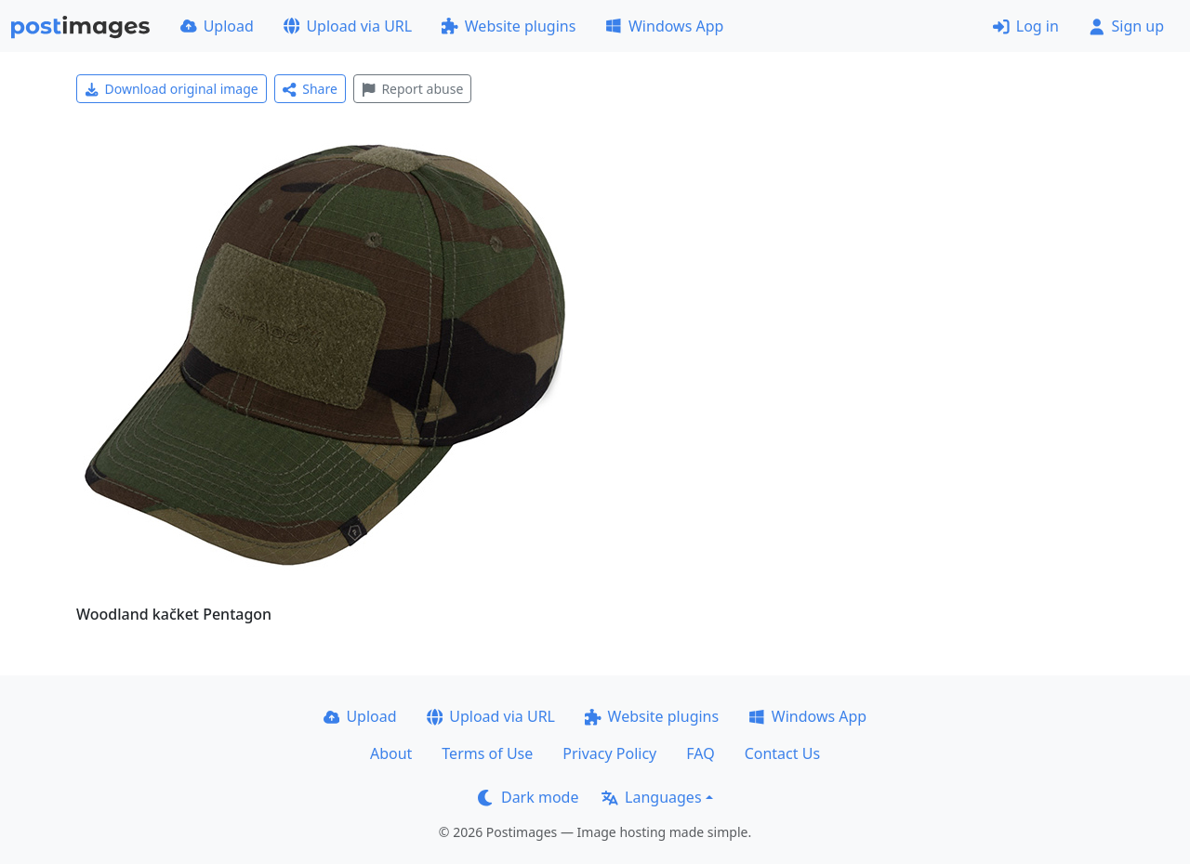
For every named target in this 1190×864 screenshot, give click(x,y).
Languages (651, 797)
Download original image (171, 89)
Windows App (664, 26)
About (391, 753)
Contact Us (782, 753)
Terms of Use (487, 753)
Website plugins (508, 26)
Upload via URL (348, 26)
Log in (1026, 26)
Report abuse (412, 89)
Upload (217, 26)
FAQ (700, 753)
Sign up (1126, 26)
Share (310, 89)
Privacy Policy (609, 753)
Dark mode (528, 797)
